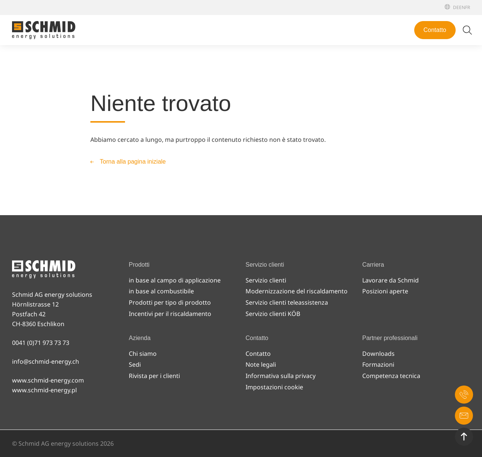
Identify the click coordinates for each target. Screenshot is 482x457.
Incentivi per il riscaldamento (170, 314)
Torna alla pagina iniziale (133, 161)
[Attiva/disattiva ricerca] (467, 30)
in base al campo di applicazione (175, 280)
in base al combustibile (161, 291)
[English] (462, 7)
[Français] (467, 7)
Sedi (135, 364)
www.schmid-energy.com (48, 380)
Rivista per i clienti (154, 376)
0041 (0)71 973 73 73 (40, 343)
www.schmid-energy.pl (44, 390)
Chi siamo (143, 353)
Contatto (435, 30)
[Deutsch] (456, 7)
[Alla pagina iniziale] (43, 30)
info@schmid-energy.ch (45, 361)
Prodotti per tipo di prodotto (170, 302)
